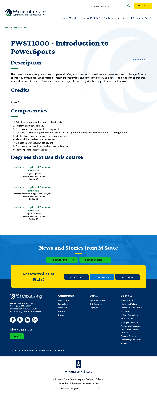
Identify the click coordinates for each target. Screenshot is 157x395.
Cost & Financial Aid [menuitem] (137, 18)
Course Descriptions (21, 27)
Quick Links (141, 6)
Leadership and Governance (132, 308)
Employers (94, 308)
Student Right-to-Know (131, 340)
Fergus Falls (63, 304)
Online (61, 315)
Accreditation (126, 311)
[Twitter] (20, 320)
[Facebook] (13, 320)
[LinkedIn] (27, 320)
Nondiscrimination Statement (51, 350)
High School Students (99, 300)
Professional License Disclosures (129, 331)
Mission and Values (129, 304)
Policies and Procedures (131, 326)
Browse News (60, 260)
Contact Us (15, 350)
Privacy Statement (29, 350)
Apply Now (127, 277)
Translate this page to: (68, 388)
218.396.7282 (27, 303)
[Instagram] (35, 320)
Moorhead (62, 308)
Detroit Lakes (64, 300)
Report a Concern (128, 336)
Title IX (124, 343)
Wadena (61, 311)
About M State (127, 300)
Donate (17, 336)
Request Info (77, 277)
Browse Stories (93, 260)
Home (7, 27)
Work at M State (128, 319)
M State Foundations (129, 315)
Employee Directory (129, 322)
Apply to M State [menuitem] (113, 18)
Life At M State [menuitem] (90, 18)
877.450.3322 (27, 306)
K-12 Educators (96, 304)
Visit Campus (102, 277)
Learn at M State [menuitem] (68, 18)
